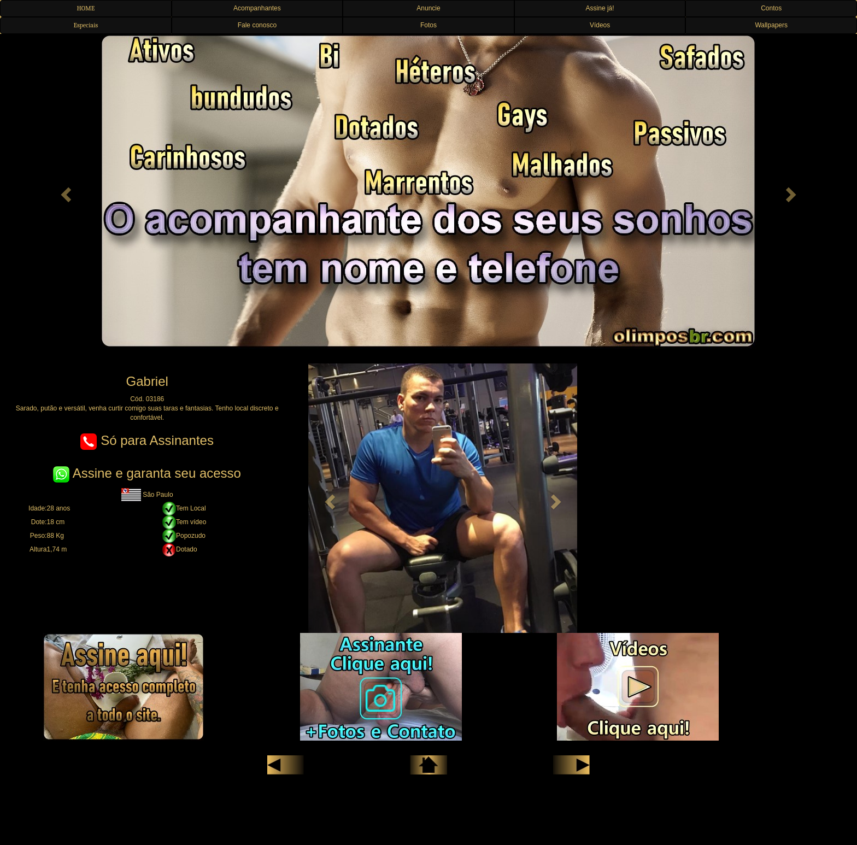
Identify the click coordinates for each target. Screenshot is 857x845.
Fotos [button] (428, 25)
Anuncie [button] (428, 8)
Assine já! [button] (600, 8)
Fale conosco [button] (257, 25)
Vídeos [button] (600, 25)
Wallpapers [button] (771, 25)
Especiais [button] (85, 25)
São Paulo (147, 494)
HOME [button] (86, 8)
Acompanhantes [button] (257, 8)
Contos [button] (771, 8)
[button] (64, 191)
